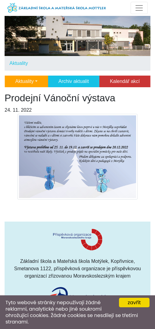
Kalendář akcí (125, 81)
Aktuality (18, 63)
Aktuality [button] (24, 81)
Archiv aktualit (74, 81)
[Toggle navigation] (139, 8)
